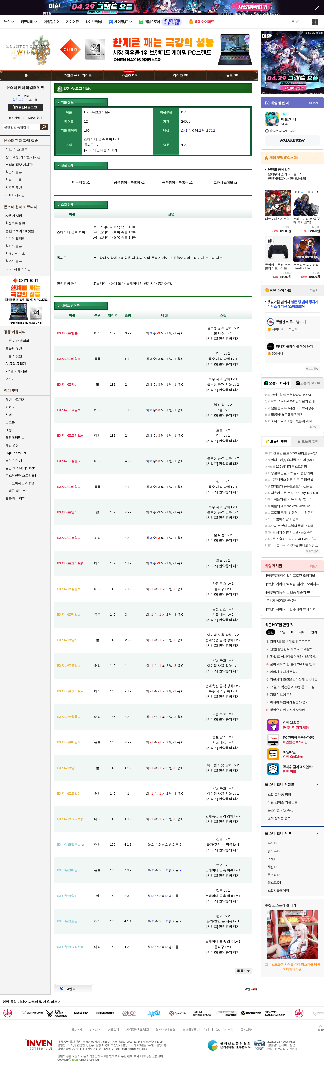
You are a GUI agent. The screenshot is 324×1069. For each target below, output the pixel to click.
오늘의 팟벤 (13, 356)
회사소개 (76, 1030)
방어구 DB (274, 851)
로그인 (296, 22)
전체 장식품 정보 (279, 818)
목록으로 (243, 971)
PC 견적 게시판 (16, 371)
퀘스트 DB (274, 882)
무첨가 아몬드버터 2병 (281, 600)
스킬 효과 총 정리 (279, 794)
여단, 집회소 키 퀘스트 (282, 802)
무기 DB (273, 843)
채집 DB (273, 867)
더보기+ (314, 102)
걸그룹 (10, 422)
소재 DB (273, 859)
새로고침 (311, 368)
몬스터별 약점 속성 (280, 810)
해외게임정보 (14, 437)
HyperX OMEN (15, 452)
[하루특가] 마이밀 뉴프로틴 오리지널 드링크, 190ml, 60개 (293, 575)
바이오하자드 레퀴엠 (20, 483)
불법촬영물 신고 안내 (196, 1030)
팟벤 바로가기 (15, 399)
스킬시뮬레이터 (278, 890)
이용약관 (113, 1030)
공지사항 (246, 1030)
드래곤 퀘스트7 (16, 490)
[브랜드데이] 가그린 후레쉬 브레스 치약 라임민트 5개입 (293, 609)
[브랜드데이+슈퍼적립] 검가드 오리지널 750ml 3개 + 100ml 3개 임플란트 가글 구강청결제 (293, 584)
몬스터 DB (274, 875)
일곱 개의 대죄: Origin (20, 468)
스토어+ (314, 158)
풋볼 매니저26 (15, 498)
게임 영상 (12, 445)
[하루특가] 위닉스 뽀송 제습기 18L (288, 592)
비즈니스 (94, 1030)
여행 (8, 430)
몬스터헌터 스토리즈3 (20, 475)
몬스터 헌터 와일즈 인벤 (25, 87)
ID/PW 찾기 (35, 117)
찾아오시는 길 (224, 1030)
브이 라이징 (13, 460)
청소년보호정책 (165, 1030)
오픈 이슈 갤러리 (17, 340)
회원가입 (14, 117)
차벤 (8, 414)
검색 (44, 127)
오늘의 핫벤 (13, 348)
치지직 (10, 407)
